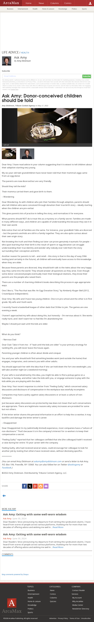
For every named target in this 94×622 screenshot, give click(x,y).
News (52, 590)
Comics (53, 594)
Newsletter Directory (80, 609)
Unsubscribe (86, 618)
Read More (58, 527)
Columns (53, 598)
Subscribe (86, 76)
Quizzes (53, 601)
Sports (84, 9)
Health (35, 9)
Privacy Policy (63, 618)
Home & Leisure (48, 9)
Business (10, 9)
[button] (8, 125)
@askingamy (74, 464)
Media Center (77, 605)
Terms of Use (75, 618)
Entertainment (23, 9)
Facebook (6, 467)
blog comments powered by (15, 574)
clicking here (14, 89)
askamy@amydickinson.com (47, 461)
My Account (77, 598)
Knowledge (63, 9)
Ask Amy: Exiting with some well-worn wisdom (34, 514)
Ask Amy (7, 518)
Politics (74, 9)
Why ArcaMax (77, 601)
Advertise (52, 618)
